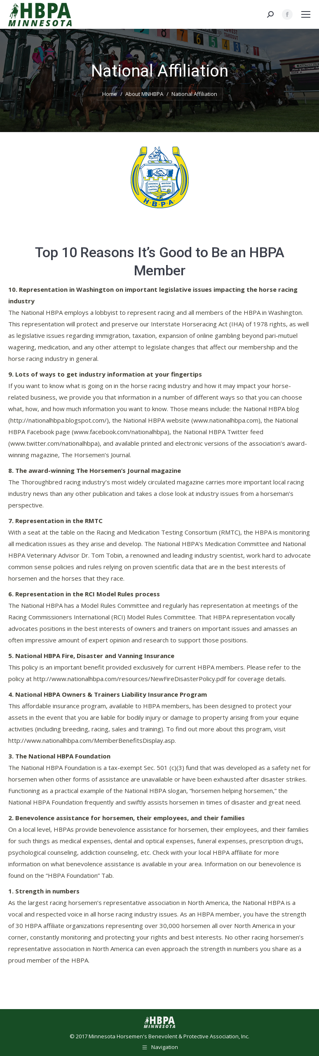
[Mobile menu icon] (306, 14)
